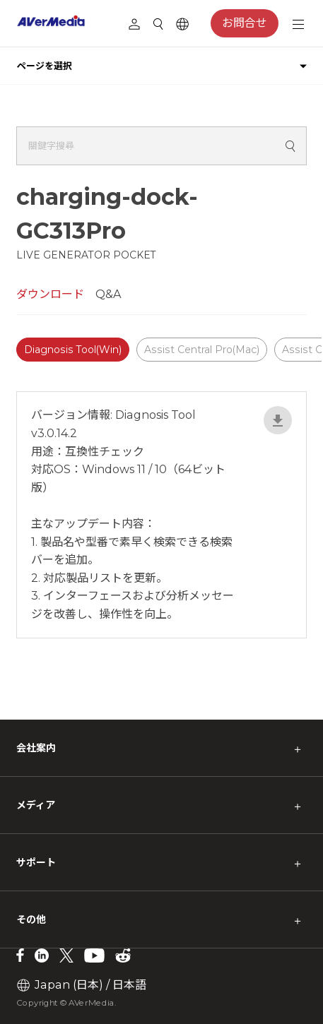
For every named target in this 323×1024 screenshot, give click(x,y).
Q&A (108, 294)
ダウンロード (50, 294)
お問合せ (244, 23)
